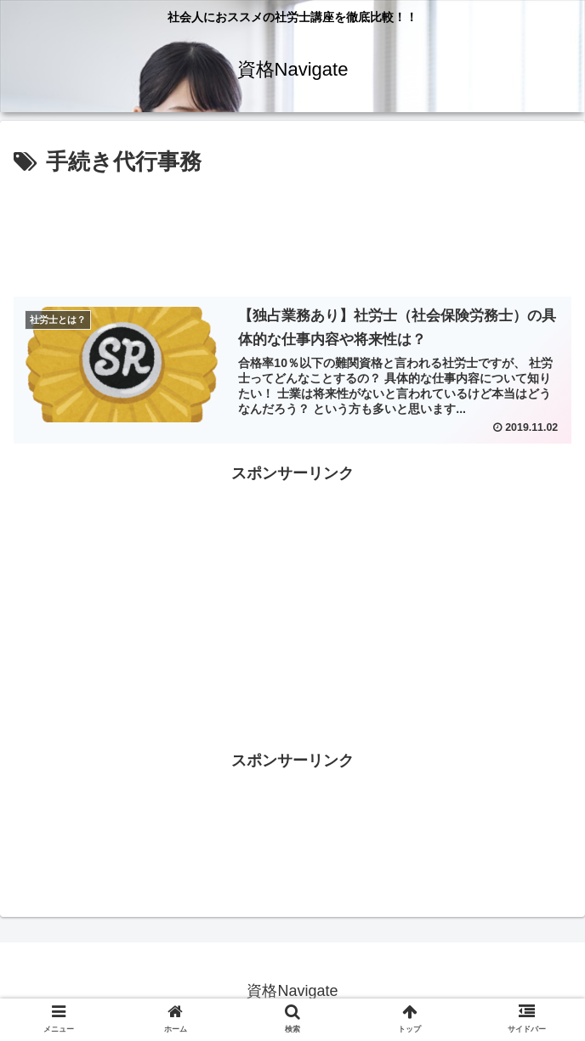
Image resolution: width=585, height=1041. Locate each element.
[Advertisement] (292, 232)
